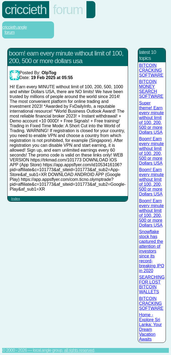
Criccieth (25, 9)
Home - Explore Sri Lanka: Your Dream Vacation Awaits (150, 326)
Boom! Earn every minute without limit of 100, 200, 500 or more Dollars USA (151, 150)
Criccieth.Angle (14, 27)
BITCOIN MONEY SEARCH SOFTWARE (151, 89)
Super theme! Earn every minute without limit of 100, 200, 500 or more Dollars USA (151, 118)
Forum (68, 9)
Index (15, 199)
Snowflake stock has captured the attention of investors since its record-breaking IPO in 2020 (151, 251)
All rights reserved (79, 350)
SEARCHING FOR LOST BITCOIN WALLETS (152, 284)
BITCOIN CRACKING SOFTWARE (151, 70)
